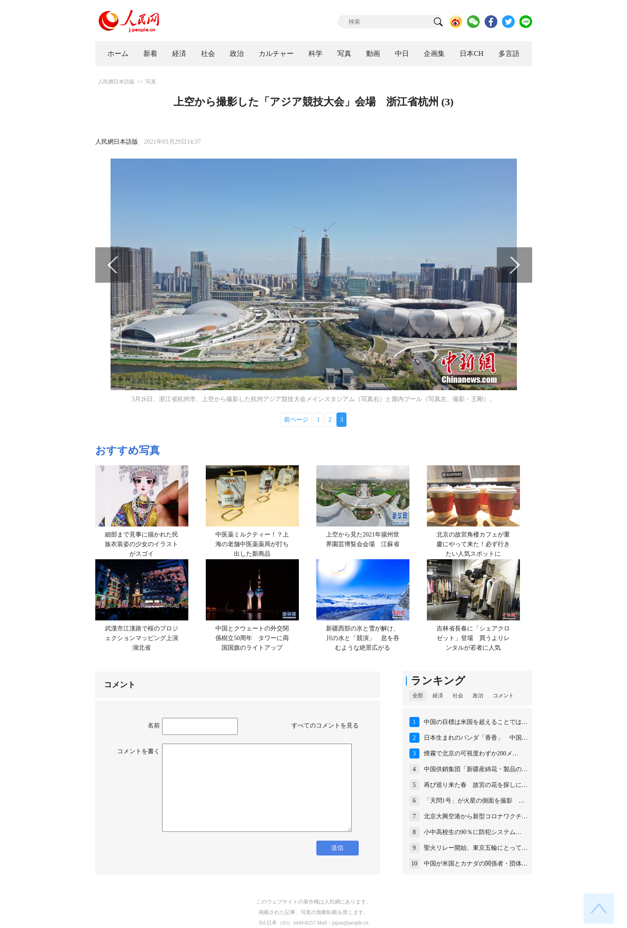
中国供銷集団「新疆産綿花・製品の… (476, 769)
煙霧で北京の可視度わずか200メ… (471, 753)
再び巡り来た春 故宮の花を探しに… (476, 785)
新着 (150, 53)
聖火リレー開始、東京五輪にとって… (476, 848)
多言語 (509, 53)
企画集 (434, 53)
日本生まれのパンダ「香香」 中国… (476, 737)
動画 (373, 53)
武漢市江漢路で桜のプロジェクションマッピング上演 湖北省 (144, 638)
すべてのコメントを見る (325, 725)
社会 (208, 53)
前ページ (296, 419)
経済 (179, 53)
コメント (503, 696)
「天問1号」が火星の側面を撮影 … (474, 800)
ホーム (117, 53)
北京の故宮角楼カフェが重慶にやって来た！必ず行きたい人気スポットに (473, 544)
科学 (315, 53)
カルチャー (276, 53)
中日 (402, 53)
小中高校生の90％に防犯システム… (473, 832)
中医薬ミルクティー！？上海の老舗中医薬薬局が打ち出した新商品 (252, 544)
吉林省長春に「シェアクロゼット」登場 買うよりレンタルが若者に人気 (473, 638)
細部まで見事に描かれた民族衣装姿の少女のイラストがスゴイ (141, 544)
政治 (237, 53)
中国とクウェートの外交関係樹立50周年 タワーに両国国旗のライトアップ (252, 638)
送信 (337, 848)
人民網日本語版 (116, 82)
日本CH (471, 53)
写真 (344, 53)
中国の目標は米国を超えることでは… (476, 722)
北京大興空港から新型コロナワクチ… (476, 816)
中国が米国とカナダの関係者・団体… (476, 863)
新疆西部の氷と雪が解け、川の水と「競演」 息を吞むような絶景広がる (362, 638)
